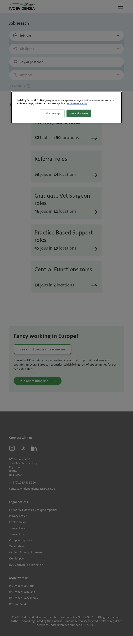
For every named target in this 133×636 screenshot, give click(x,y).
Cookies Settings (52, 113)
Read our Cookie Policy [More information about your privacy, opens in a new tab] (77, 103)
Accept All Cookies (79, 113)
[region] (66, 107)
